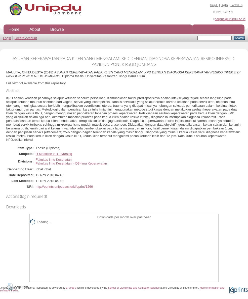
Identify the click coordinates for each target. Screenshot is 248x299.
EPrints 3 (71, 287)
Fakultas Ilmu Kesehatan (54, 159)
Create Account (26, 38)
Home (14, 29)
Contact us (236, 5)
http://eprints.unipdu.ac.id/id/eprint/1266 (64, 186)
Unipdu (214, 5)
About (34, 29)
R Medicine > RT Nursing (54, 154)
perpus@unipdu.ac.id (230, 19)
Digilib (224, 5)
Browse (57, 29)
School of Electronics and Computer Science (134, 287)
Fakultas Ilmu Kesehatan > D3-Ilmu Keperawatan (71, 163)
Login (7, 38)
